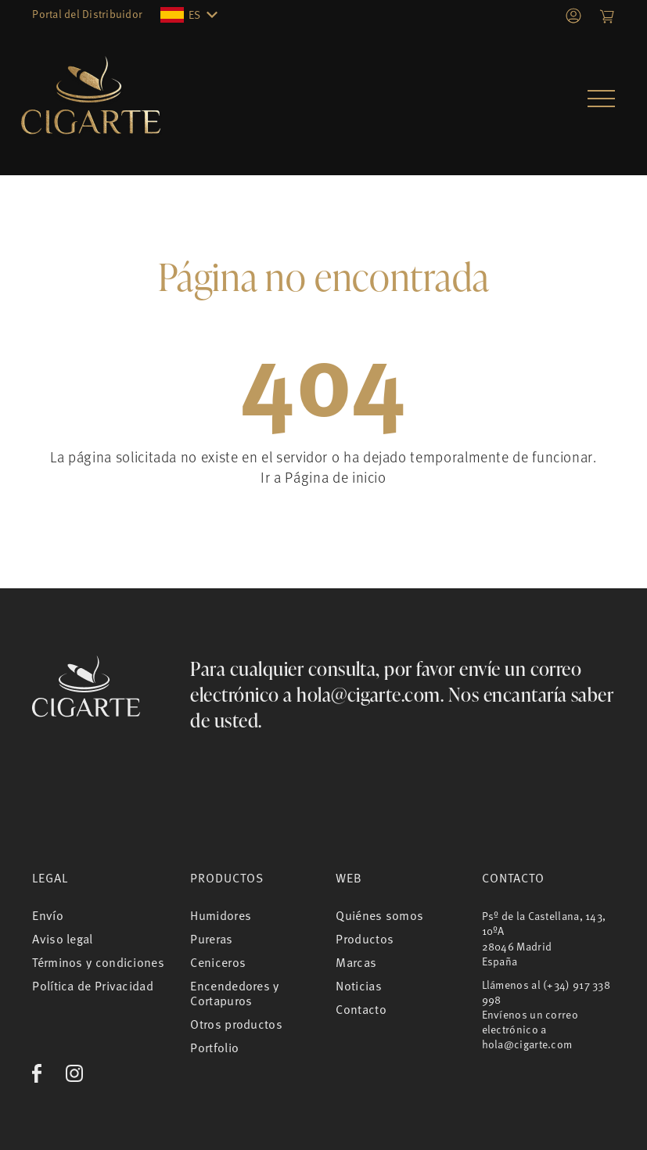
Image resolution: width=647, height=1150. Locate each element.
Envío (47, 915)
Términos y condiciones (98, 962)
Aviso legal (62, 938)
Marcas (356, 962)
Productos (365, 938)
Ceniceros (218, 962)
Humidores (220, 915)
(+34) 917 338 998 (546, 992)
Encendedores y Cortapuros (234, 993)
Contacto (361, 1009)
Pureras (211, 938)
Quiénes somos (379, 915)
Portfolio (214, 1047)
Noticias (358, 985)
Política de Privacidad (92, 985)
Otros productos (236, 1024)
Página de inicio (335, 476)
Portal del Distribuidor (87, 13)
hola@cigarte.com (368, 694)
